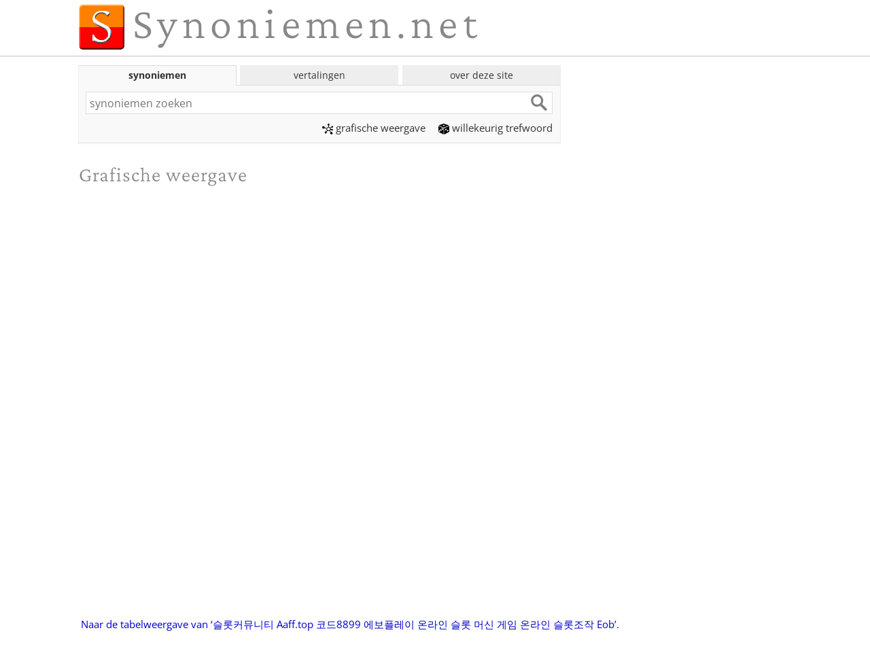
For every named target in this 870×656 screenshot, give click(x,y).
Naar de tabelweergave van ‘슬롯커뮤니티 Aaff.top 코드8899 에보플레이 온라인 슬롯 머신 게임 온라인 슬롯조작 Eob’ (348, 624)
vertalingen (319, 75)
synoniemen (157, 75)
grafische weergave (373, 127)
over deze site (481, 75)
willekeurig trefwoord (495, 127)
